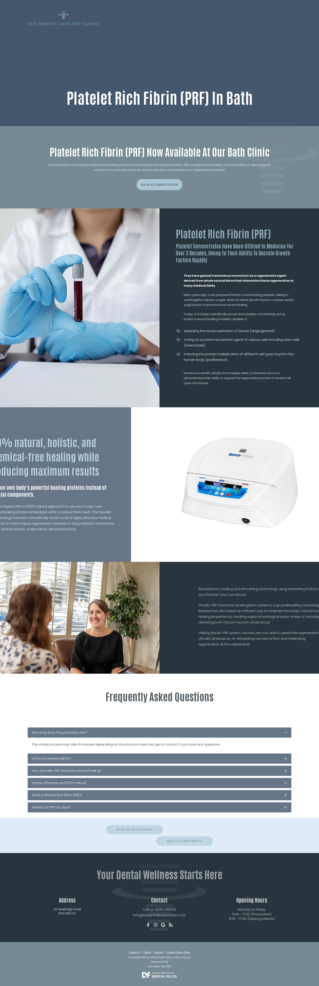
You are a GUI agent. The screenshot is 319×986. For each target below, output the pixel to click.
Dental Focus (164, 975)
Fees (239, 24)
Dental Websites (161, 971)
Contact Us (280, 24)
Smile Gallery (205, 24)
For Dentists (256, 24)
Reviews (226, 24)
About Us (136, 24)
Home (121, 24)
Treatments (181, 24)
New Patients (158, 24)
